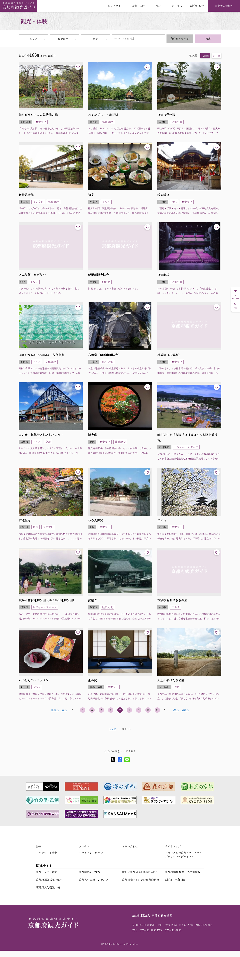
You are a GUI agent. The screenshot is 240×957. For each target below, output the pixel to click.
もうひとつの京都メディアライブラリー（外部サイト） (183, 854)
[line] (127, 759)
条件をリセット (179, 38)
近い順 (216, 55)
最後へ (185, 710)
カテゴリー (64, 39)
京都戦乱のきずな (89, 872)
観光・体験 (138, 6)
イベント (158, 6)
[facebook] (120, 759)
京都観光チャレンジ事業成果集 (140, 880)
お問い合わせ (130, 846)
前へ (64, 710)
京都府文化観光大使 (48, 887)
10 (148, 710)
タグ (95, 39)
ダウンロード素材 (46, 853)
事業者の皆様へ (224, 6)
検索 (208, 38)
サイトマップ (173, 846)
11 (157, 710)
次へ (176, 710)
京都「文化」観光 (46, 872)
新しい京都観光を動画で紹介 (139, 872)
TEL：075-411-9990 (144, 930)
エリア (33, 39)
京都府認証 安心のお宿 (49, 880)
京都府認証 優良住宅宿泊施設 (182, 872)
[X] (113, 759)
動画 (38, 846)
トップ (112, 729)
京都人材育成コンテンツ (93, 880)
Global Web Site (175, 880)
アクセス (176, 6)
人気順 (205, 55)
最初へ (55, 710)
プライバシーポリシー (92, 853)
